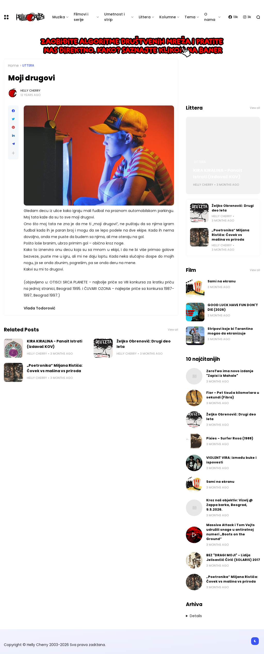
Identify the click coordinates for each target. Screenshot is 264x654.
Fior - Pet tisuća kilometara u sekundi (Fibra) (232, 394)
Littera (145, 17)
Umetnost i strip (114, 17)
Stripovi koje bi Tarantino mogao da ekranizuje (230, 331)
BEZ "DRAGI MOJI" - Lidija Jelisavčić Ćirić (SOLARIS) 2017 (233, 557)
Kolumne (167, 17)
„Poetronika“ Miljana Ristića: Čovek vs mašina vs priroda (54, 368)
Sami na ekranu (222, 281)
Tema (190, 17)
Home (13, 65)
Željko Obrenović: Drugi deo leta (144, 344)
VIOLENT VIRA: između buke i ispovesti (231, 459)
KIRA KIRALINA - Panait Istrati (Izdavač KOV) (54, 344)
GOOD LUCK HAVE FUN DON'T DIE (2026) (233, 307)
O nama (209, 17)
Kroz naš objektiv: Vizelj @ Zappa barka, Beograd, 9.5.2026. (229, 505)
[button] (13, 153)
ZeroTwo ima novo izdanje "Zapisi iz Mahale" (229, 373)
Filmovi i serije (81, 17)
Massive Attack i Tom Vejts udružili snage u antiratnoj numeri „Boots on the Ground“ (230, 532)
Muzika (58, 17)
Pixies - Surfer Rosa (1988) (229, 438)
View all (173, 330)
